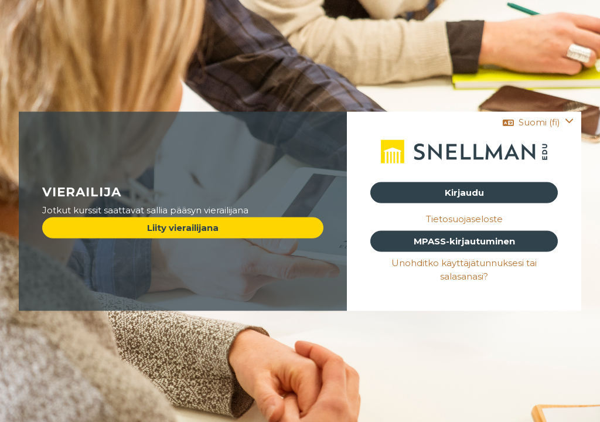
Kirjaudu (464, 193)
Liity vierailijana (183, 227)
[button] (538, 123)
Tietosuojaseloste (464, 219)
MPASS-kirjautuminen (464, 241)
